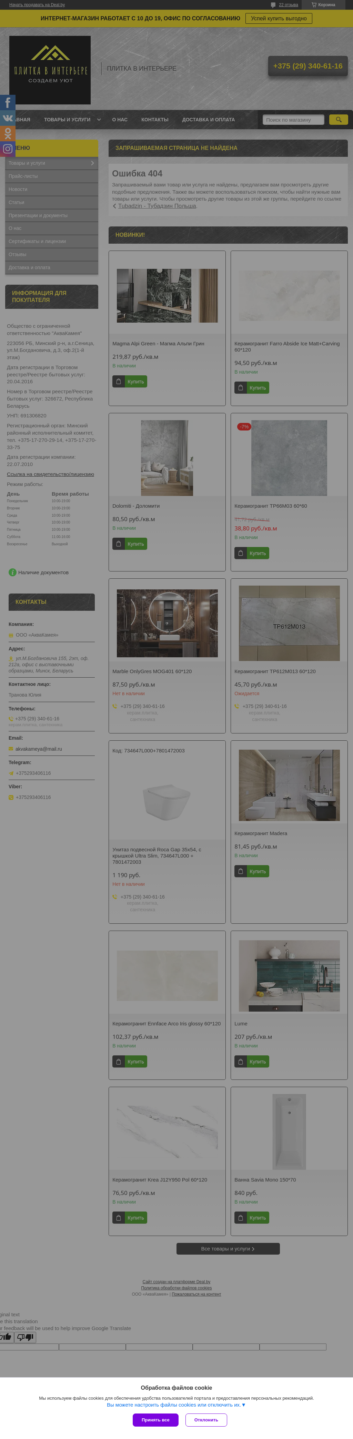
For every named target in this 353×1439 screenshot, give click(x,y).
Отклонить (206, 1419)
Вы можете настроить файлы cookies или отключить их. (174, 1405)
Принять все (156, 1419)
